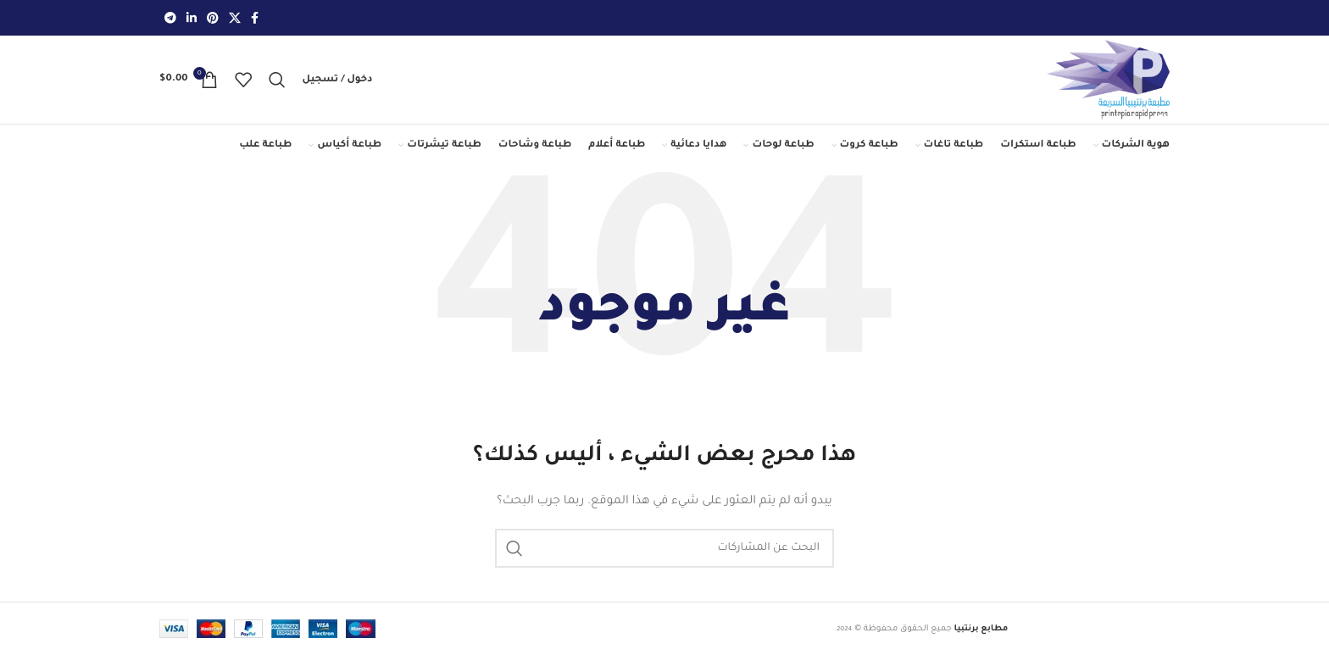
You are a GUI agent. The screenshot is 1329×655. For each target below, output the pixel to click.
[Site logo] (1108, 80)
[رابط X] (235, 18)
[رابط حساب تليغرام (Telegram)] (170, 18)
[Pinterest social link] (213, 18)
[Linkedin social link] (191, 18)
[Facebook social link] (255, 18)
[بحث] (277, 80)
